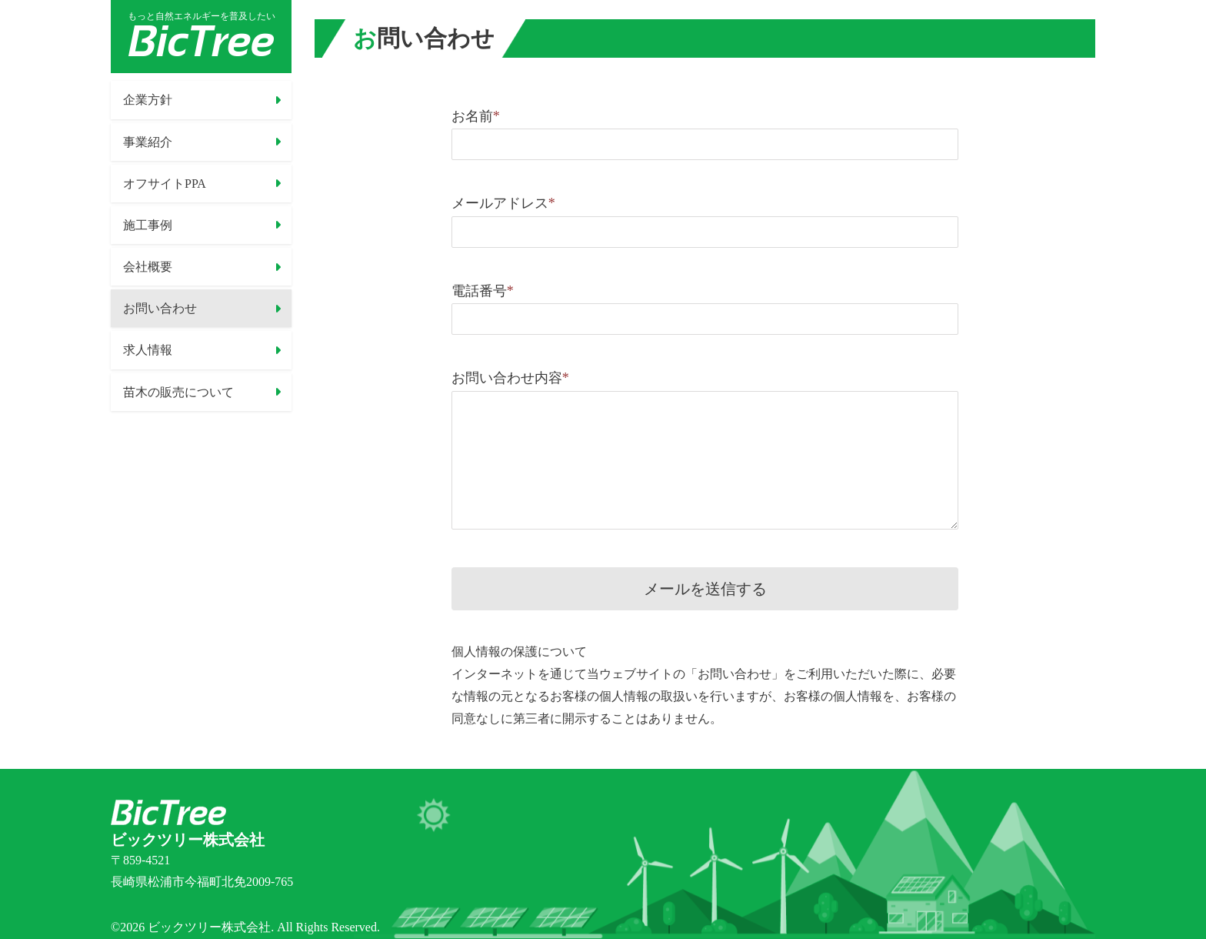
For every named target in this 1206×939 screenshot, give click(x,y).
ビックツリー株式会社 (209, 927)
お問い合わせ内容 (510, 378)
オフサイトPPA (164, 182)
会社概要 (147, 266)
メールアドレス (503, 203)
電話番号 (482, 291)
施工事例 (147, 225)
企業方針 (147, 99)
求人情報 (147, 349)
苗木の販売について (178, 391)
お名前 (475, 116)
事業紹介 (147, 141)
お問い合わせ (160, 308)
